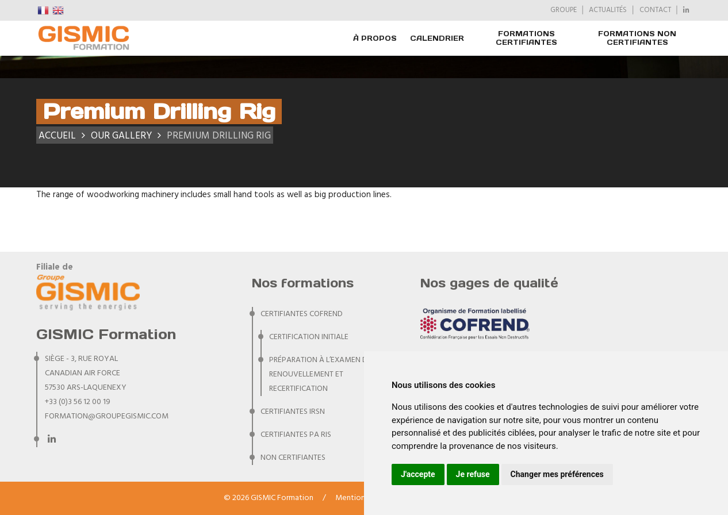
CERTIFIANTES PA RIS (295, 434)
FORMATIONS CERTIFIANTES (526, 38)
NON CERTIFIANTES (292, 457)
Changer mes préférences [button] (557, 474)
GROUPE (563, 10)
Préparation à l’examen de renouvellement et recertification (321, 374)
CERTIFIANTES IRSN (292, 411)
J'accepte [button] (418, 474)
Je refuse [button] (473, 474)
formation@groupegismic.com (106, 416)
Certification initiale (309, 337)
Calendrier (437, 38)
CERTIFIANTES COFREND (301, 314)
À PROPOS (375, 38)
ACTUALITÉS (608, 10)
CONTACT (655, 10)
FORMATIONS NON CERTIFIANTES (637, 38)
